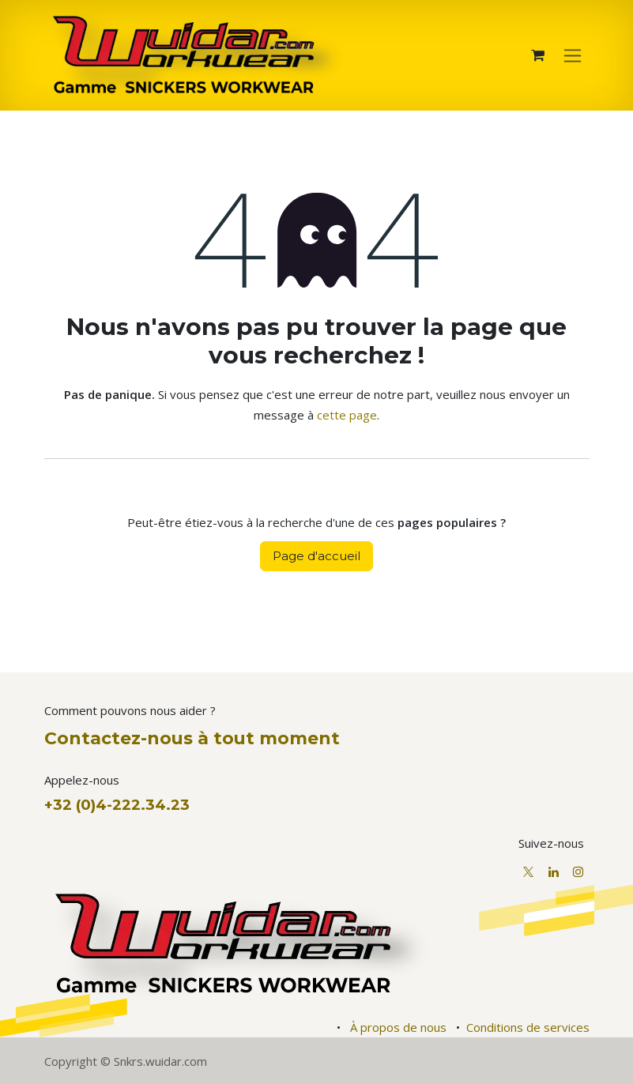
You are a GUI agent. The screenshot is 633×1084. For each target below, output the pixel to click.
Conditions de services (528, 1027)
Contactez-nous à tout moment (192, 738)
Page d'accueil (316, 555)
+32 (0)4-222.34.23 (117, 805)
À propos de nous (398, 1027)
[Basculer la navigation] (573, 55)
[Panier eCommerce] (538, 55)
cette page (347, 415)
